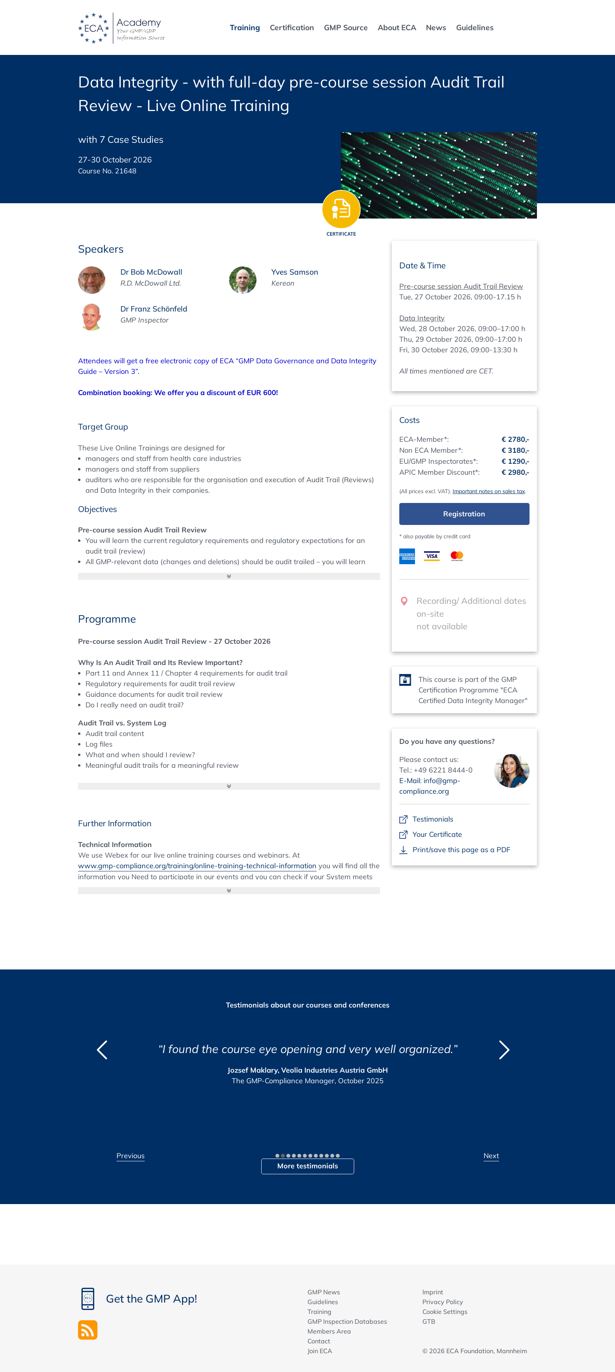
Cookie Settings (445, 1312)
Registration (464, 513)
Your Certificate (437, 834)
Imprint (432, 1292)
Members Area (329, 1331)
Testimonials (432, 819)
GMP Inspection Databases (347, 1321)
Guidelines (323, 1302)
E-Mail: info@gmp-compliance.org (429, 786)
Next (491, 1155)
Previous (130, 1155)
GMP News (324, 1292)
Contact (319, 1341)
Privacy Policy (442, 1302)
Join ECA (320, 1351)
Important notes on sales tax (489, 491)
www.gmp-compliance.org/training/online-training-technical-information (197, 865)
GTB (428, 1321)
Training (319, 1312)
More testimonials (307, 1165)
